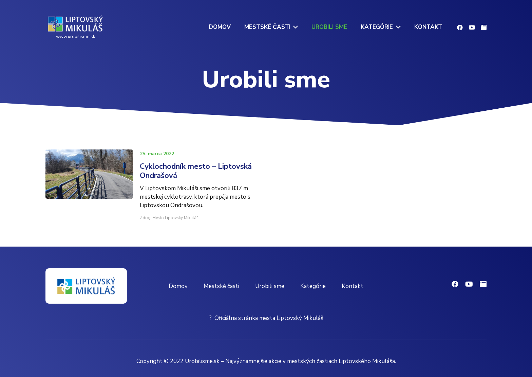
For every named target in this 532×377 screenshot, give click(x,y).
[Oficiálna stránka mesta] (484, 27)
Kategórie (313, 286)
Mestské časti (221, 286)
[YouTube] (472, 27)
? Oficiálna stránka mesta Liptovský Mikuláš (266, 318)
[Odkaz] (75, 23)
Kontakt (352, 286)
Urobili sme (269, 286)
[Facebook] (460, 27)
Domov (178, 286)
